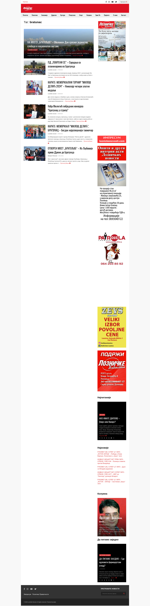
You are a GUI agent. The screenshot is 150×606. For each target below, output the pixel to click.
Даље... (114, 578)
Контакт (123, 15)
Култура (62, 15)
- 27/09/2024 (60, 69)
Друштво (54, 15)
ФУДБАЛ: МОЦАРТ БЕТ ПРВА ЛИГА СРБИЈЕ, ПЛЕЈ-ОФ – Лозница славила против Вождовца (111, 462)
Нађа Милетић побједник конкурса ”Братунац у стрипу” (65, 108)
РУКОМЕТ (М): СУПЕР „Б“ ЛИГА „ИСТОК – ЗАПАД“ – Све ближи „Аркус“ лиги (111, 482)
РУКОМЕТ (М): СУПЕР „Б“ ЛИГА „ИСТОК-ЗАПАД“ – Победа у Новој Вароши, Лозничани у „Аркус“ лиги (109, 454)
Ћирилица (25, 1)
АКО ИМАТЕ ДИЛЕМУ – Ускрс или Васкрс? (109, 420)
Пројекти (106, 15)
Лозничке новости (104, 525)
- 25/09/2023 (60, 133)
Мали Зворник (30, 91)
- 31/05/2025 (102, 569)
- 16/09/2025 (41, 49)
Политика (35, 15)
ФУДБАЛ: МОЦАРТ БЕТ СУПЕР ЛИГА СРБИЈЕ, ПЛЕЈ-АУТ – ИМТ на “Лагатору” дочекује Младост (110, 474)
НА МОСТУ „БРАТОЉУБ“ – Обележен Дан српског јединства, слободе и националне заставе (57, 44)
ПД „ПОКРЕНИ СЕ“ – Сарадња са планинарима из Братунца (64, 64)
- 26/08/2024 (60, 113)
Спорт (81, 15)
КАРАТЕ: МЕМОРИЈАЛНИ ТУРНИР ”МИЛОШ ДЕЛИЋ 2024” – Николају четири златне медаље (69, 86)
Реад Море (103, 436)
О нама (115, 15)
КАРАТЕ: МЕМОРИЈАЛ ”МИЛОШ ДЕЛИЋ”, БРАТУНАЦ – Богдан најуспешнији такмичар (70, 128)
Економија (44, 15)
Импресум (27, 595)
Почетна (25, 15)
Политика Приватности (40, 595)
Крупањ (29, 71)
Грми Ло (97, 15)
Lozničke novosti (32, 49)
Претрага (124, 2)
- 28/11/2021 (61, 155)
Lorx (54, 602)
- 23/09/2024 (60, 93)
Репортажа (72, 15)
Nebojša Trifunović (52, 155)
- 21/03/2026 (112, 525)
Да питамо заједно (105, 555)
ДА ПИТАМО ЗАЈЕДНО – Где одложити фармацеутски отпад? (111, 562)
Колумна (89, 15)
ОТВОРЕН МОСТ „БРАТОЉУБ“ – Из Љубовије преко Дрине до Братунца (70, 150)
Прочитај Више (78, 55)
